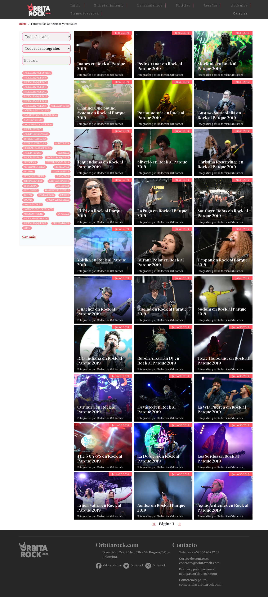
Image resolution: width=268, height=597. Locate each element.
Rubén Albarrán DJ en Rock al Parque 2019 (163, 349)
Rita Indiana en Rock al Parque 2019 (103, 349)
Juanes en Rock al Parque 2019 (103, 54)
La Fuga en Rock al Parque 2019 (163, 201)
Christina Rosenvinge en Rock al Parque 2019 (223, 152)
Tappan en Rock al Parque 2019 (223, 250)
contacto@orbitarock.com (199, 563)
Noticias (183, 5)
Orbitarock (137, 565)
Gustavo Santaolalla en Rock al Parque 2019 (223, 103)
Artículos (239, 5)
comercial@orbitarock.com (200, 585)
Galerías (240, 13)
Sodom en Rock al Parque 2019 (223, 300)
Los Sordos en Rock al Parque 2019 (223, 447)
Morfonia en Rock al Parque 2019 (223, 54)
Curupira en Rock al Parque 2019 (103, 398)
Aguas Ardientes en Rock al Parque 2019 (223, 496)
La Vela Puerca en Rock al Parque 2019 (223, 398)
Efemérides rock (85, 13)
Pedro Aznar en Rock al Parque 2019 (163, 54)
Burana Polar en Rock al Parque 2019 (163, 250)
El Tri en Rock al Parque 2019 (103, 201)
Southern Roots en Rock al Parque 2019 (223, 201)
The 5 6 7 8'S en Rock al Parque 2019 (103, 447)
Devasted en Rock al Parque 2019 (163, 398)
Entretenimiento (109, 5)
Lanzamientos (149, 5)
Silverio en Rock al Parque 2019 (163, 152)
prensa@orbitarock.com (198, 574)
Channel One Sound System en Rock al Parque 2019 (103, 103)
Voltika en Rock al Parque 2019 (103, 250)
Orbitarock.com (112, 565)
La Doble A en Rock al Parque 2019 (163, 447)
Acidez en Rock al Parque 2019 (163, 496)
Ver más (29, 237)
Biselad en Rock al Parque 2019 (163, 300)
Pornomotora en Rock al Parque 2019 (163, 103)
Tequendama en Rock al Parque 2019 (103, 152)
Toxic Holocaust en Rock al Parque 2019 (223, 349)
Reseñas (211, 5)
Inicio (76, 5)
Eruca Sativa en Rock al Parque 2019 (103, 496)
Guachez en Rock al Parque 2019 (103, 300)
